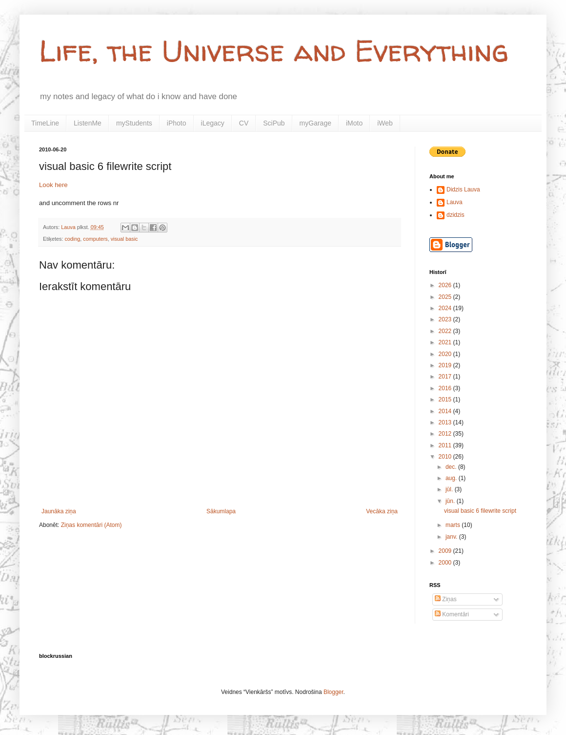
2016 (446, 388)
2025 (446, 297)
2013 (446, 422)
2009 (446, 550)
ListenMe (87, 123)
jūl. (450, 489)
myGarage (315, 123)
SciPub (273, 123)
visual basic (124, 239)
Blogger (333, 692)
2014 (446, 411)
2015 (446, 399)
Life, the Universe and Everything (273, 51)
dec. (451, 466)
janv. (452, 536)
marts (453, 525)
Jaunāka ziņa (58, 511)
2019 (446, 365)
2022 (446, 331)
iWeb (385, 123)
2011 (446, 445)
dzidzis (455, 214)
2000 (446, 562)
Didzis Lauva (463, 189)
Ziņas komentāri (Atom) (91, 525)
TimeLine (45, 123)
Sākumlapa (221, 511)
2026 (446, 285)
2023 (446, 319)
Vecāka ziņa (382, 511)
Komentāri (452, 614)
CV (243, 123)
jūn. (451, 501)
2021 (446, 342)
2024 (446, 308)
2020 (446, 354)
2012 (446, 433)
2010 (446, 456)
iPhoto (176, 123)
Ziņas (446, 599)
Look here (53, 185)
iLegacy (212, 123)
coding (72, 239)
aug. (452, 478)
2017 (446, 376)
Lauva (454, 202)
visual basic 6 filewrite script (480, 510)
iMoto (354, 123)
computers (95, 239)
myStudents (134, 123)
